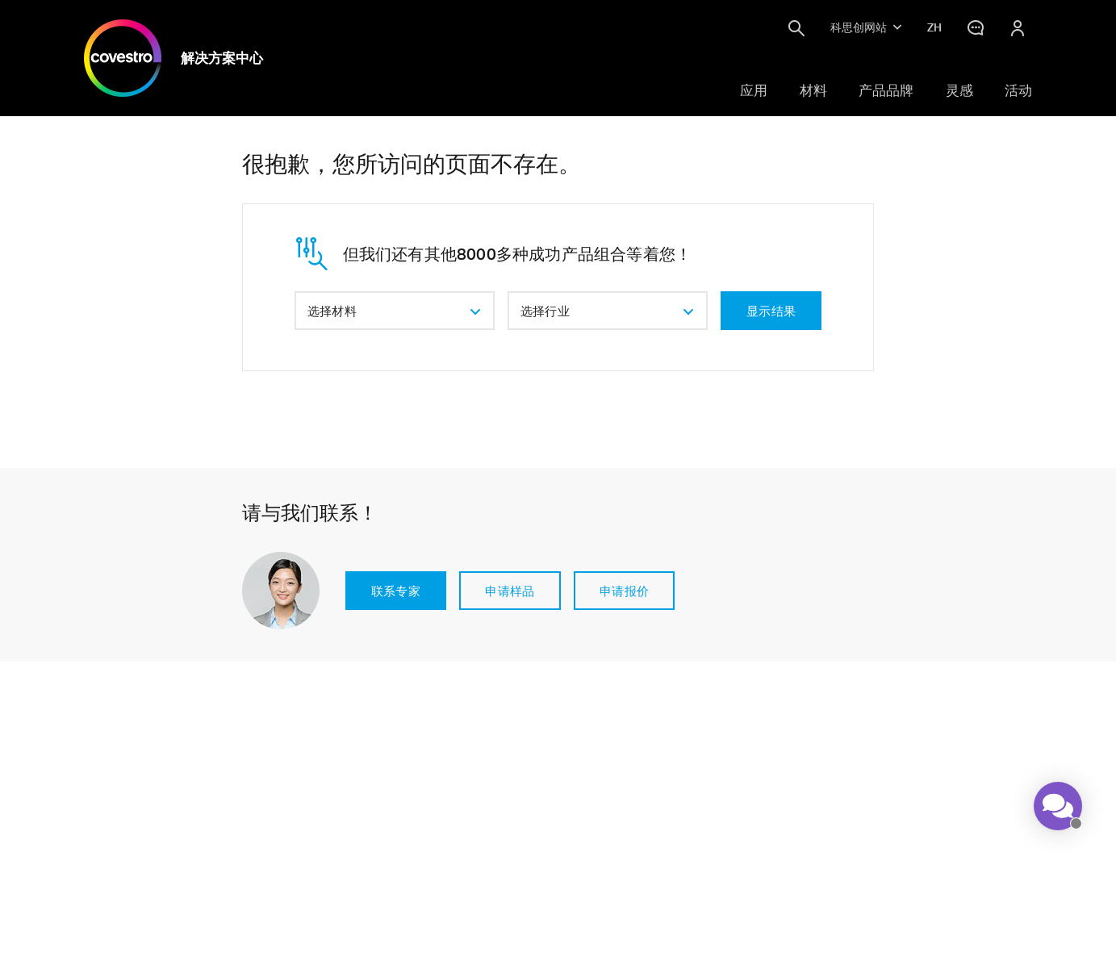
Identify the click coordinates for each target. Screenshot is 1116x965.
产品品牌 (886, 89)
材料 (813, 89)
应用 (753, 89)
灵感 (959, 89)
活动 (1018, 89)
